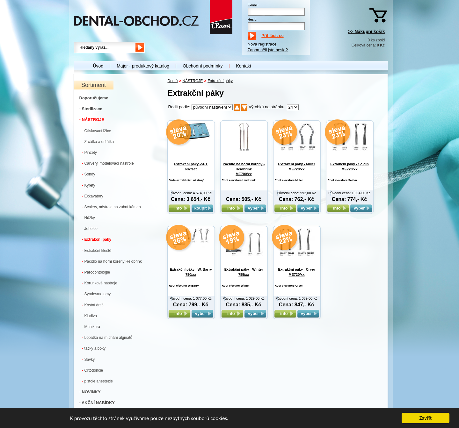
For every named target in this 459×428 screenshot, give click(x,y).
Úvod (98, 65)
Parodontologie (96, 272)
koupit (202, 208)
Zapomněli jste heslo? (268, 49)
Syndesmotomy (96, 293)
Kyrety (88, 185)
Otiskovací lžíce (96, 130)
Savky (88, 359)
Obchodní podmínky (202, 65)
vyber (255, 208)
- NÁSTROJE (92, 119)
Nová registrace (262, 44)
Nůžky (88, 217)
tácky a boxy (94, 348)
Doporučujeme (93, 98)
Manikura (91, 326)
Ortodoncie (92, 370)
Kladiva (89, 315)
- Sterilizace (90, 108)
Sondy (88, 174)
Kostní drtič (93, 305)
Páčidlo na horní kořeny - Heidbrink (244, 169)
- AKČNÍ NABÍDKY (97, 402)
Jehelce (90, 228)
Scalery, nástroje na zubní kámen (111, 206)
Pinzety (89, 152)
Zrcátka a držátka (98, 141)
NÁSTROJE (192, 81)
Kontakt (243, 65)
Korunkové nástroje (99, 283)
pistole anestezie (97, 381)
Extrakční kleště (97, 250)
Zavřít (425, 418)
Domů (173, 81)
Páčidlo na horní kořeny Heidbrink (112, 261)
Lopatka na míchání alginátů (107, 337)
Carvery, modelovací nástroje (108, 163)
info (179, 208)
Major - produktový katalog (143, 65)
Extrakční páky (97, 239)
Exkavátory (92, 196)
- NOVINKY (90, 391)
